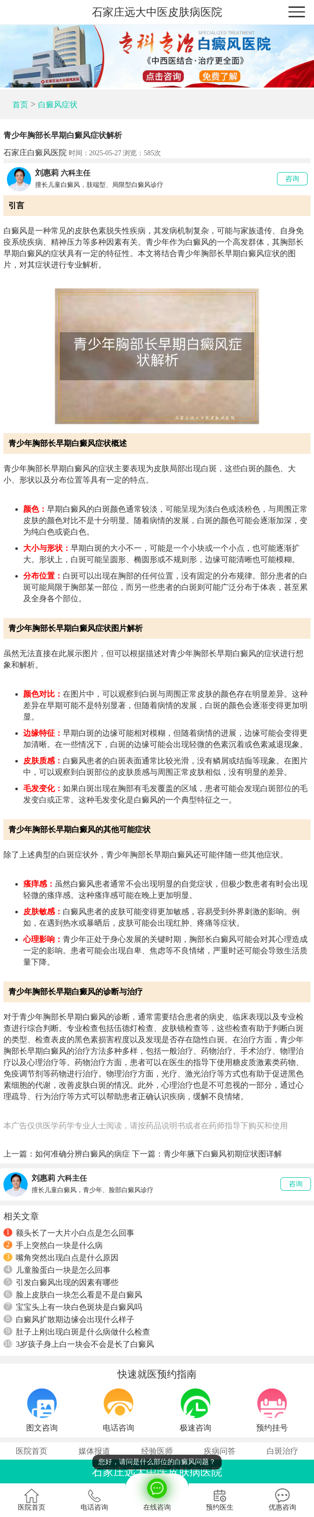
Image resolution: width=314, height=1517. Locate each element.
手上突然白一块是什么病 (53, 1245)
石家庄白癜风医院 (35, 152)
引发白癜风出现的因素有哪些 (60, 1282)
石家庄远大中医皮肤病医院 (157, 12)
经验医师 (157, 1451)
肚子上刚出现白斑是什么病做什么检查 (76, 1331)
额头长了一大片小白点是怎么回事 (68, 1232)
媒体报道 (94, 1451)
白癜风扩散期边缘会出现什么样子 (68, 1319)
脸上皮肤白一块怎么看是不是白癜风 (72, 1294)
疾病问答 (220, 1451)
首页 (20, 104)
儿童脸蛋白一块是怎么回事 (57, 1269)
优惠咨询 (282, 1499)
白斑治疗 (282, 1451)
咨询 (292, 178)
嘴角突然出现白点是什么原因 (60, 1257)
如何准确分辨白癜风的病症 (82, 1154)
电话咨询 (94, 1499)
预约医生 (220, 1499)
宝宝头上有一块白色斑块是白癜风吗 (72, 1306)
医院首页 (31, 1451)
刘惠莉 (47, 173)
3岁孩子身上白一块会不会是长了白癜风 (78, 1343)
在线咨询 (156, 1492)
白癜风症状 (58, 104)
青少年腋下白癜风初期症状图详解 (222, 1154)
